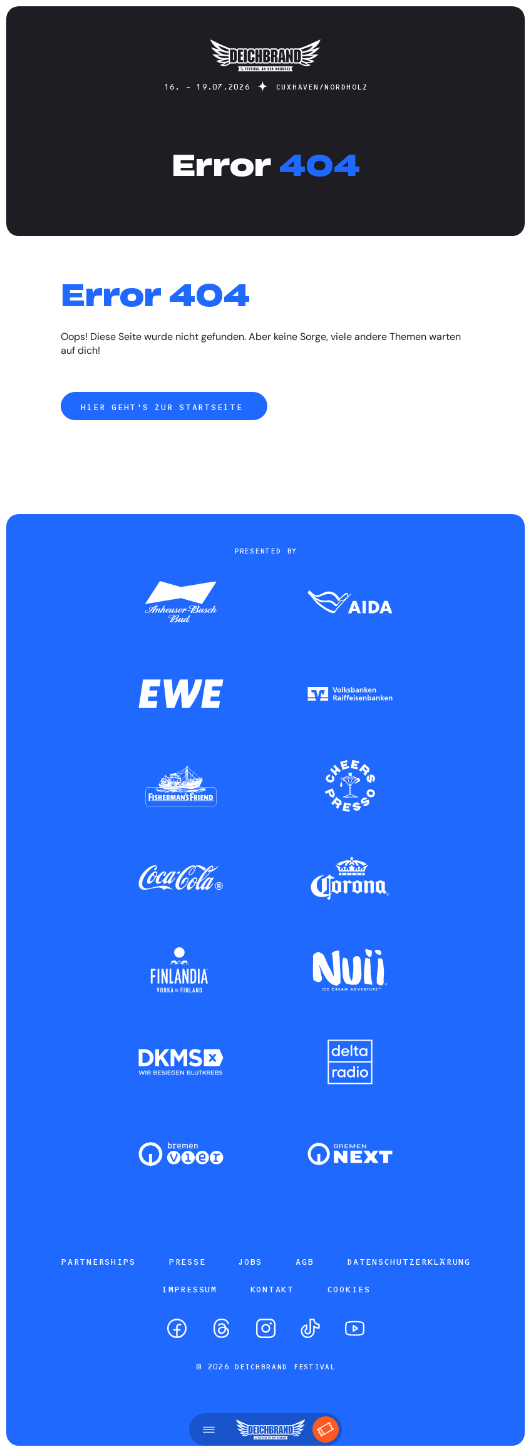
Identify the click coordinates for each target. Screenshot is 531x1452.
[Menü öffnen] (209, 1429)
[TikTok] (310, 1328)
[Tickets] (325, 1429)
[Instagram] (266, 1328)
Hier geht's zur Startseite (164, 407)
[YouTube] (354, 1328)
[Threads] (221, 1328)
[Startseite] (265, 77)
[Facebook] (177, 1328)
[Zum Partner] (181, 603)
